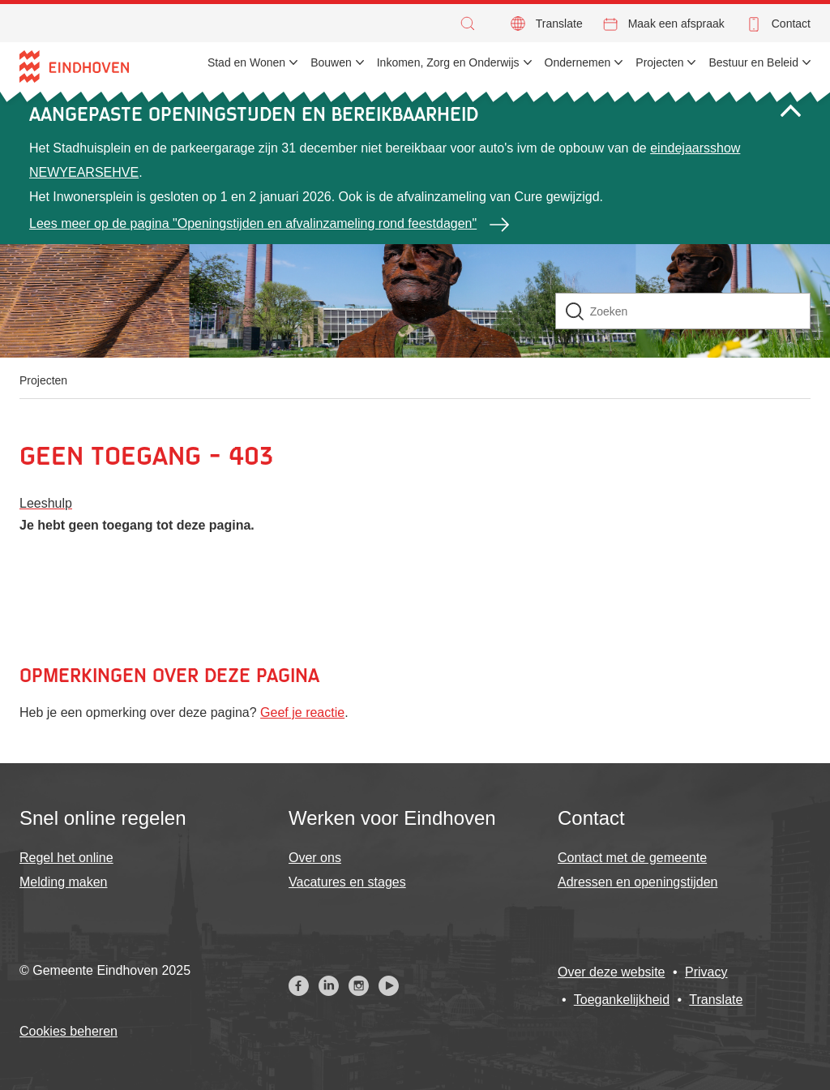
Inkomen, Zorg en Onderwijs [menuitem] (448, 62)
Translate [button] (559, 23)
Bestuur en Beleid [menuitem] (753, 62)
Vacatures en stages (347, 882)
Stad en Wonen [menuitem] (246, 62)
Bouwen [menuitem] (331, 62)
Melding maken (63, 882)
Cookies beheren (68, 1031)
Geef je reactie (302, 712)
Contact (791, 23)
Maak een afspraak (676, 23)
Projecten (43, 380)
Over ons (315, 858)
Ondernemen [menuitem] (578, 62)
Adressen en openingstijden (637, 882)
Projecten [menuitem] (659, 62)
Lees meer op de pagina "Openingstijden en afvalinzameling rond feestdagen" (253, 223)
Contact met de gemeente (632, 858)
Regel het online (66, 858)
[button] (472, 23)
